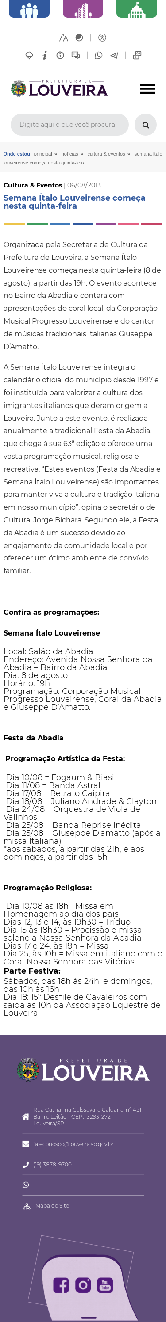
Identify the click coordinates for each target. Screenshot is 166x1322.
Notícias (70, 153)
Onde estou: (18, 153)
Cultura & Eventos (106, 153)
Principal (43, 153)
